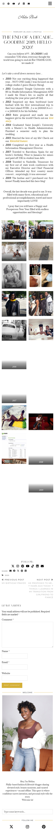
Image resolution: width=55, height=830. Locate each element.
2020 (7, 575)
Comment (8, 619)
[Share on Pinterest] (22, 571)
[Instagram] (4, 3)
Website (6, 673)
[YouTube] (14, 3)
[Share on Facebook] (14, 571)
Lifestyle (37, 32)
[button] (51, 3)
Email (5, 662)
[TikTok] (19, 3)
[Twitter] (12, 566)
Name (6, 651)
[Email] (29, 3)
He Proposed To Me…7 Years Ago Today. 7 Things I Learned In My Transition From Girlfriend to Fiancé (40, 588)
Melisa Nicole (27, 17)
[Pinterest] (8, 3)
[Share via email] (10, 571)
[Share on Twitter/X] (18, 571)
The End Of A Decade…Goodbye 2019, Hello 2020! (27, 42)
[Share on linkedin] (25, 571)
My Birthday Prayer (14, 581)
